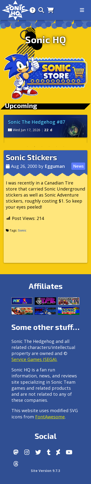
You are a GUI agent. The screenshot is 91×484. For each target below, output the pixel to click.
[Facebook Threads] (15, 464)
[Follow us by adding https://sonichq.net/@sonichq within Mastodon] (15, 452)
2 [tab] (34, 146)
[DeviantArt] (58, 452)
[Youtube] (69, 452)
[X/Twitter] (38, 452)
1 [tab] (27, 146)
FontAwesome (50, 417)
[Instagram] (26, 452)
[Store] (49, 10)
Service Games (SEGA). (34, 359)
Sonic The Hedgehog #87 (36, 122)
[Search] (39, 10)
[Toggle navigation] (82, 10)
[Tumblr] (48, 452)
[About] (31, 10)
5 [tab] (56, 146)
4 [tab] (49, 146)
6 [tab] (63, 146)
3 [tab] (42, 146)
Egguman (55, 166)
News (78, 166)
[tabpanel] (45, 126)
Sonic (22, 230)
